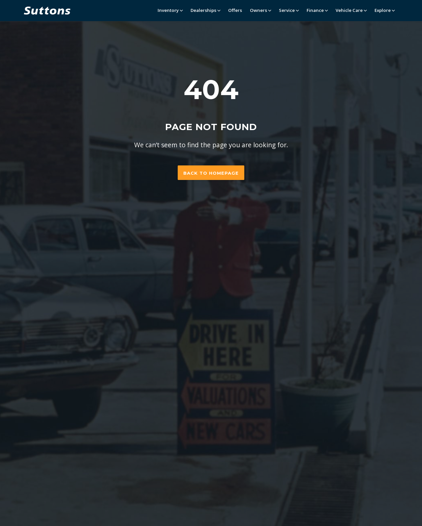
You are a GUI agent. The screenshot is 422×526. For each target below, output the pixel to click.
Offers (235, 10)
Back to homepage (211, 173)
